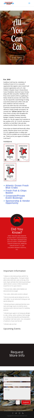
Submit (26, 402)
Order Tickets (17, 58)
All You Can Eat (17, 34)
